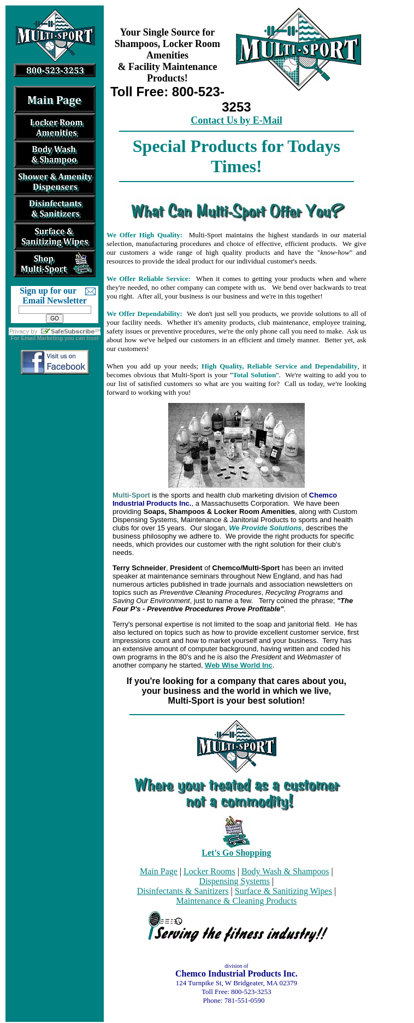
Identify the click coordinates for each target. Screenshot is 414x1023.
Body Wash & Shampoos (285, 871)
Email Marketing (42, 338)
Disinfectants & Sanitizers (183, 891)
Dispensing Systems (234, 881)
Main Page (159, 871)
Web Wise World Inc (239, 665)
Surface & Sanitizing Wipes (283, 891)
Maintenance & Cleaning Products (236, 900)
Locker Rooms (209, 871)
